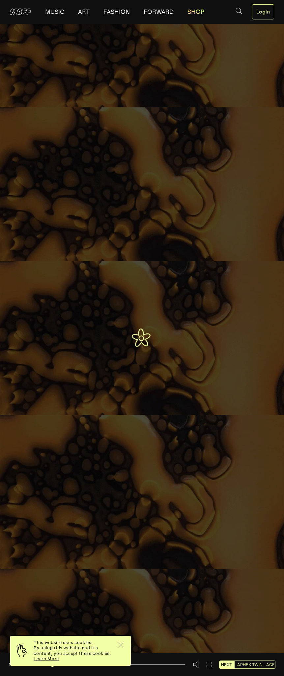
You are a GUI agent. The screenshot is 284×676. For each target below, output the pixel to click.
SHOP (195, 11)
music (54, 11)
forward (159, 11)
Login (263, 12)
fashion (116, 11)
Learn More (46, 659)
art (84, 11)
